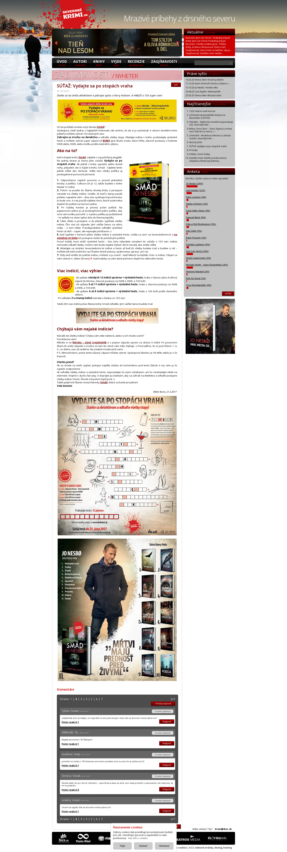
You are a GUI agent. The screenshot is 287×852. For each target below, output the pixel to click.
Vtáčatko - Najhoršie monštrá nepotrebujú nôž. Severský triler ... (211, 123)
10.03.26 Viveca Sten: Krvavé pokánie (204, 79)
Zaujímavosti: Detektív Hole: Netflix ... (205, 53)
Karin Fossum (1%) (196, 238)
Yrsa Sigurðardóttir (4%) (198, 285)
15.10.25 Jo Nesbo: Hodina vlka (202, 87)
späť (176, 84)
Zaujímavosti (164, 63)
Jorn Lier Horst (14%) (197, 251)
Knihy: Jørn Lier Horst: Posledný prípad (205, 40)
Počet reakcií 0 (70, 789)
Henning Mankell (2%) (197, 271)
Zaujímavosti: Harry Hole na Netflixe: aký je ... (209, 50)
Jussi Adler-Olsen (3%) (198, 210)
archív (228, 293)
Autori (80, 63)
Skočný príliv (195, 142)
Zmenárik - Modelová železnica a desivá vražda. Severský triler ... (210, 137)
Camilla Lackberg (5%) (198, 244)
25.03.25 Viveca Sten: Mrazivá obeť (203, 95)
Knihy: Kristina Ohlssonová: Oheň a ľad (205, 47)
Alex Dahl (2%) (194, 231)
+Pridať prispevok (163, 703)
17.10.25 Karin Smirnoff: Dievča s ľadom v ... (208, 83)
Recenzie (136, 63)
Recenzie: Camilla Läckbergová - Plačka (206, 44)
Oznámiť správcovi (163, 711)
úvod (62, 63)
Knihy (99, 63)
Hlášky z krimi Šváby (199, 154)
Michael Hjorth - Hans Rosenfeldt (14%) (207, 265)
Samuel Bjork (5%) (196, 217)
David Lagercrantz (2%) (198, 258)
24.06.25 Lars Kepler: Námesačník (203, 91)
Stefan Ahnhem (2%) (197, 204)
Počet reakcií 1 (70, 722)
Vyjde (116, 63)
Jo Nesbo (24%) (194, 183)
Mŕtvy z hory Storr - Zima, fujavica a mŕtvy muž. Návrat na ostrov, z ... (210, 130)
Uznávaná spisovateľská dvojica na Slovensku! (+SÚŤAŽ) (207, 116)
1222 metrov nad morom (202, 111)
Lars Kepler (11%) (195, 190)
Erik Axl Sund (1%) (196, 278)
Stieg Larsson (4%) (196, 197)
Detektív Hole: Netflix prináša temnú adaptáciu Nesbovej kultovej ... (207, 159)
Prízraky (193, 150)
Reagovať (167, 721)
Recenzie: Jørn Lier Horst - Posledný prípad (208, 37)
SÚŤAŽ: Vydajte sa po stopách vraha (208, 146)
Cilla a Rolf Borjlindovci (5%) (201, 224)
